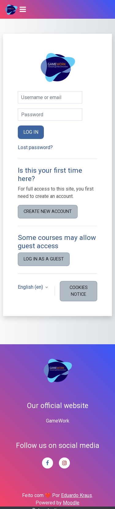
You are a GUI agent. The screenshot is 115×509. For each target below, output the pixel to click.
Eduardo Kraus (76, 495)
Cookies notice (79, 291)
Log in (30, 132)
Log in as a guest (44, 259)
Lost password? (35, 147)
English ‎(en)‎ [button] (31, 287)
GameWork (57, 421)
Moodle (71, 503)
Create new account (48, 211)
